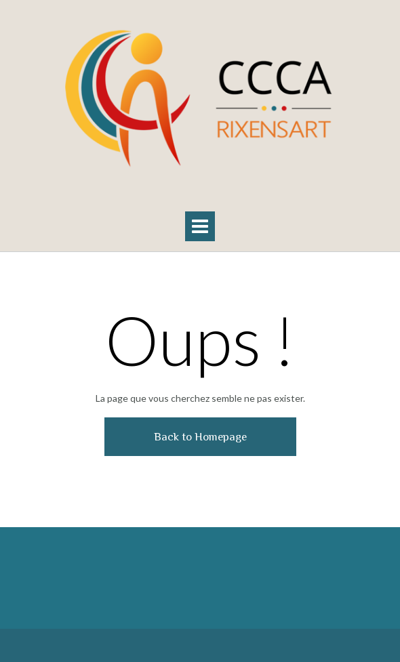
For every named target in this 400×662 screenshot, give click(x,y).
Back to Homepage (200, 436)
